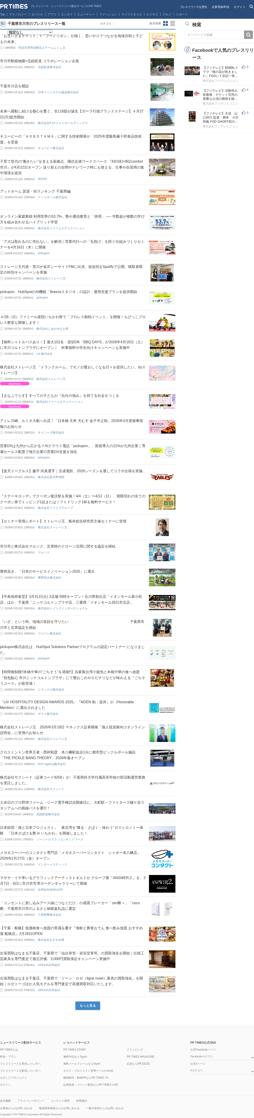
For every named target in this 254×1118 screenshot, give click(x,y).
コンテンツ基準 (60, 1100)
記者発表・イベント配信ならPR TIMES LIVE (90, 1084)
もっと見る (88, 1005)
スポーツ (182, 14)
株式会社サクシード (51, 789)
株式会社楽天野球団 (51, 477)
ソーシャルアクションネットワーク (59, 839)
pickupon (44, 253)
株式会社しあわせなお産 (52, 328)
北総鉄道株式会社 (49, 67)
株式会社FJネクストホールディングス (63, 123)
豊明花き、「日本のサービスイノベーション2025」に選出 (47, 571)
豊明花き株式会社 (49, 577)
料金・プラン (8, 1056)
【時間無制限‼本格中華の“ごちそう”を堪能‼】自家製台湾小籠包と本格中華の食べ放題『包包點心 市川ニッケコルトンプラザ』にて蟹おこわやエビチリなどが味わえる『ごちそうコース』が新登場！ (72, 677)
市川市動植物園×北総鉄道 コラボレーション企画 (39, 61)
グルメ (167, 14)
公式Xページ (198, 1063)
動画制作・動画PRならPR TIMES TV (86, 1077)
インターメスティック (52, 864)
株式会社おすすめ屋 (51, 940)
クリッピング (135, 1049)
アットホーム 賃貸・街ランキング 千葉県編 (35, 191)
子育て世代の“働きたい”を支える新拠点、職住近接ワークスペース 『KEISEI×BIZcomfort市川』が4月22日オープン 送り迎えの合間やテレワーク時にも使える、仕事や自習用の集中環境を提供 (72, 167)
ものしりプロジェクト (13, 1077)
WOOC (42, 179)
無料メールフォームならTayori (81, 1063)
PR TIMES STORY (74, 1049)
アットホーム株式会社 (52, 197)
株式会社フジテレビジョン (220, 80)
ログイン (239, 7)
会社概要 (5, 1100)
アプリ (52, 14)
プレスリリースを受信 (193, 7)
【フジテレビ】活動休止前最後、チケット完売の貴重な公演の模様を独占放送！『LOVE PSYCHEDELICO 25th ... (220, 95)
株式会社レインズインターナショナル (63, 608)
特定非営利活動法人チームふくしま (41, 47)
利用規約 (81, 1100)
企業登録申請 (220, 7)
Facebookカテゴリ (201, 1056)
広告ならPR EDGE (138, 1063)
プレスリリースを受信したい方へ (20, 1063)
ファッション (108, 14)
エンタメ (67, 14)
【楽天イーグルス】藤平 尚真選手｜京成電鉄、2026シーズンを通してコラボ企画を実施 (71, 471)
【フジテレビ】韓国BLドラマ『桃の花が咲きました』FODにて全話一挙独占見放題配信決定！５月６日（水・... (220, 72)
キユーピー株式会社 (51, 148)
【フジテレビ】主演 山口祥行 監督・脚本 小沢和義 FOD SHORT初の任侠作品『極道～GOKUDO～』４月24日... (221, 118)
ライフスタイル (131, 14)
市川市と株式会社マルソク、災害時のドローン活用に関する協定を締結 (57, 546)
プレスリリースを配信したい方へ (20, 1070)
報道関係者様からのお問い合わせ (59, 1108)
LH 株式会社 (44, 353)
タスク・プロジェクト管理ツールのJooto (88, 1070)
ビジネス (152, 14)
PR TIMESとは (9, 1049)
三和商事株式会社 (49, 914)
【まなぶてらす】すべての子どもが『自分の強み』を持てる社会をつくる (59, 396)
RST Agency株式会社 (52, 764)
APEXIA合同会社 (49, 965)
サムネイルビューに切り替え (165, 23)
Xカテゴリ (196, 1070)
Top (2, 14)
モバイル (37, 14)
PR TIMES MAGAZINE (140, 1056)
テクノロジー (18, 14)
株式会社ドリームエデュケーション (61, 228)
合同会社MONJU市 (50, 889)
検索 (248, 35)
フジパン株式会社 (49, 633)
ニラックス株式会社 (51, 689)
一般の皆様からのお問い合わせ (105, 1108)
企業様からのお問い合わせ (16, 1108)
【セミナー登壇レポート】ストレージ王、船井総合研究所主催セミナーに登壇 (63, 521)
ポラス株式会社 (48, 713)
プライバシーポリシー (30, 1100)
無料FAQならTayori (75, 1056)
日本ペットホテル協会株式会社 (58, 92)
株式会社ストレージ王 (51, 278)
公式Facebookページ (203, 1049)
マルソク (44, 552)
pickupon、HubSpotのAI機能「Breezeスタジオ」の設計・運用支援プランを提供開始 (68, 292)
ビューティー (86, 14)
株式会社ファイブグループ (55, 508)
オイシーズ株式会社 (51, 432)
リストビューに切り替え (172, 23)
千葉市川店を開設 (14, 86)
